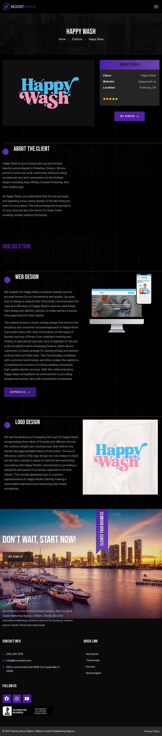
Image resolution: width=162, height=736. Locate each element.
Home (62, 39)
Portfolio (77, 39)
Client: (107, 75)
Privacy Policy (151, 731)
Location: (109, 87)
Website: (109, 81)
